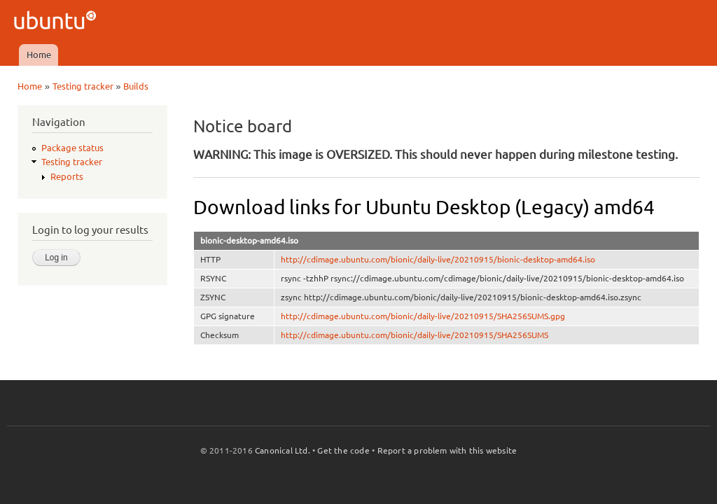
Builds (135, 86)
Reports (66, 176)
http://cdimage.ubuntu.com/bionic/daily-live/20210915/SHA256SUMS (414, 335)
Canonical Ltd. (282, 450)
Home (39, 54)
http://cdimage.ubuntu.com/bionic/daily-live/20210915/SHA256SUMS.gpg (423, 316)
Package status (72, 148)
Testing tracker (83, 86)
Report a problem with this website (447, 450)
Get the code (343, 450)
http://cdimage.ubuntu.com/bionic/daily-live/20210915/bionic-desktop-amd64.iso (438, 259)
